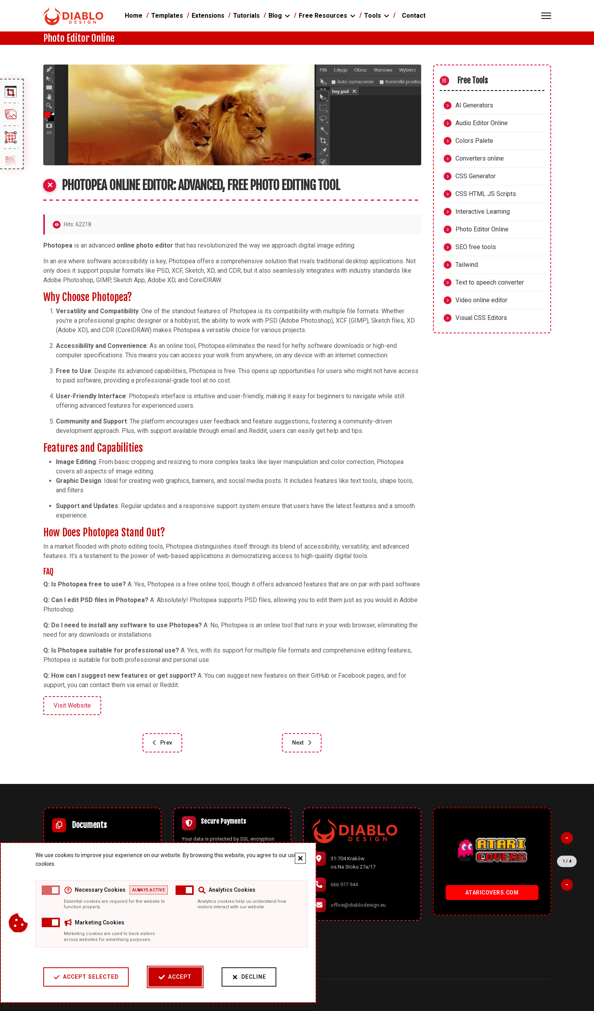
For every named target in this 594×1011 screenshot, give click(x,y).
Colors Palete (474, 140)
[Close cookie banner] (300, 858)
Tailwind (466, 264)
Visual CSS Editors (481, 318)
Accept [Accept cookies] (175, 977)
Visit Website (72, 705)
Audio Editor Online (481, 123)
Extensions (208, 15)
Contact (414, 15)
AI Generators (474, 105)
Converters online (479, 158)
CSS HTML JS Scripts (485, 194)
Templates (167, 15)
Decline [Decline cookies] (249, 977)
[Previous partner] (567, 838)
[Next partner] (567, 885)
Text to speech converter (489, 282)
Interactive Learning (482, 211)
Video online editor (481, 300)
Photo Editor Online (482, 229)
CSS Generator (475, 176)
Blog (275, 15)
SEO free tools (475, 247)
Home (133, 15)
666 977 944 (344, 884)
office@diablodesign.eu (358, 905)
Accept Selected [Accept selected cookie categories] (86, 977)
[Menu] (546, 15)
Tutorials (246, 15)
